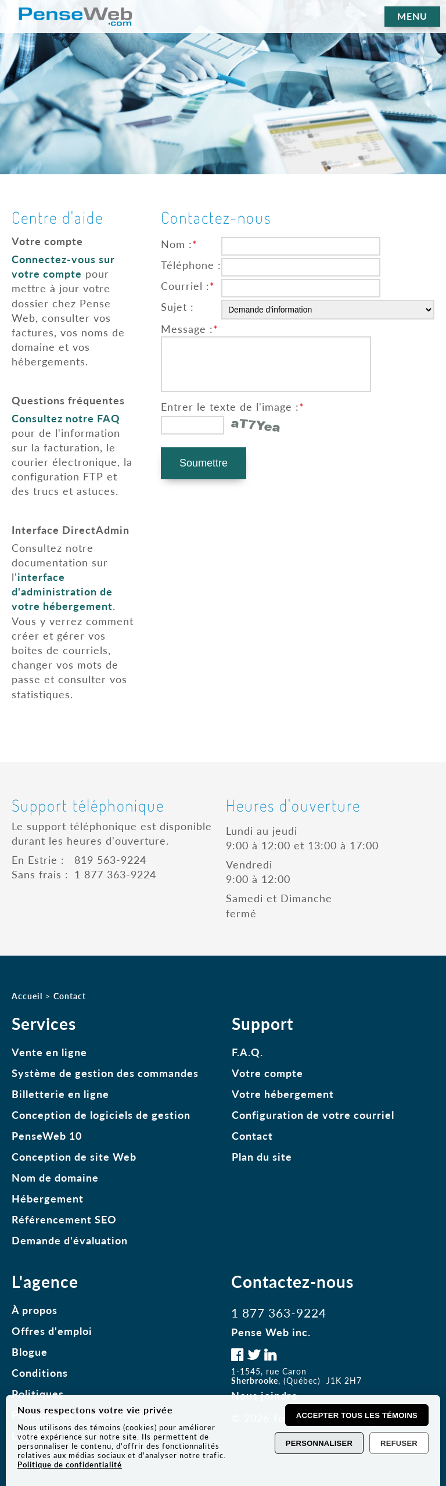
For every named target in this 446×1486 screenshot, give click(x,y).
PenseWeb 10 (47, 1135)
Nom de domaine (55, 1177)
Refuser (399, 1443)
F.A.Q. (247, 1052)
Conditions (40, 1372)
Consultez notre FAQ (66, 418)
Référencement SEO (64, 1219)
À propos (34, 1310)
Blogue (30, 1351)
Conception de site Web (74, 1156)
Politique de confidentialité (69, 1464)
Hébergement (48, 1198)
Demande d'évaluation (70, 1240)
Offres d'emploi (52, 1331)
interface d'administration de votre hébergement (62, 591)
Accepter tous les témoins (357, 1415)
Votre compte (267, 1073)
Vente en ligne (49, 1052)
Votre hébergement (283, 1093)
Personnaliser (319, 1443)
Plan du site (262, 1156)
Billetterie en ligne (60, 1093)
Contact (252, 1135)
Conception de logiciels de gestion (101, 1114)
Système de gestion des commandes (105, 1073)
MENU (412, 15)
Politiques (38, 1393)
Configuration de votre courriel (313, 1114)
